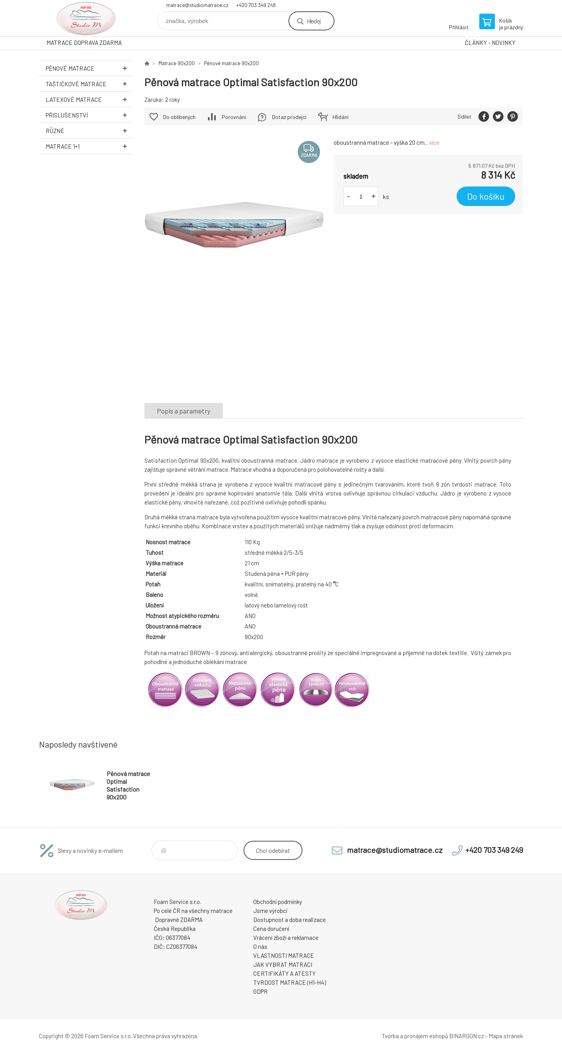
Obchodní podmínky (277, 901)
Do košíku (486, 196)
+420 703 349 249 (256, 5)
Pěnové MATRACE (89, 68)
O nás (260, 946)
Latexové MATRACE (89, 99)
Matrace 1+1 (89, 146)
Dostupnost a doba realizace (289, 919)
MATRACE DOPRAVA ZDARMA (84, 42)
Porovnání (234, 117)
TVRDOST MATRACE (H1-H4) (289, 982)
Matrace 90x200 (176, 63)
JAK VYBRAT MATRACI (282, 964)
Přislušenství (89, 115)
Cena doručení (271, 928)
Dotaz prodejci (289, 117)
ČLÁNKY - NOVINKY (490, 42)
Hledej (314, 21)
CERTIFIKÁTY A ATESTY (284, 973)
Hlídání (341, 117)
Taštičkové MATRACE (89, 83)
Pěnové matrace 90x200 (231, 63)
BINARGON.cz (466, 1035)
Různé (89, 130)
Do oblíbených (179, 117)
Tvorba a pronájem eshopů (415, 1035)
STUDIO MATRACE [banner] (86, 18)
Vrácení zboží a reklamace (285, 937)
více (434, 142)
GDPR (260, 991)
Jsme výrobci (270, 910)
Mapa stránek (506, 1035)
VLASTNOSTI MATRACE (283, 955)
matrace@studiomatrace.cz (197, 5)
